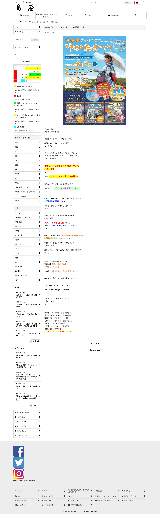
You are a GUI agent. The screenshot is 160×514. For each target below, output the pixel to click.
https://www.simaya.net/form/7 (56, 290)
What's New (95, 350)
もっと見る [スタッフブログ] (35, 405)
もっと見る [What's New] (35, 341)
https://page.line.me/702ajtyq (24, 480)
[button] (135, 15)
